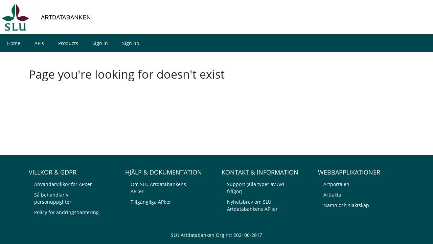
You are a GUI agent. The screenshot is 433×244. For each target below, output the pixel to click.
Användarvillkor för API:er (63, 184)
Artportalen (336, 184)
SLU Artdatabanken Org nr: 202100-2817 (216, 235)
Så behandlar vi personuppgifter (52, 198)
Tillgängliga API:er (151, 202)
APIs (39, 43)
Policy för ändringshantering (66, 212)
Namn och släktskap (346, 205)
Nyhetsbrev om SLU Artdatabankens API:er (252, 205)
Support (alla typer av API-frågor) (256, 188)
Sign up (130, 43)
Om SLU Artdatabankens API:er (158, 188)
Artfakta (332, 194)
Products (68, 43)
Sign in (100, 43)
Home (13, 43)
